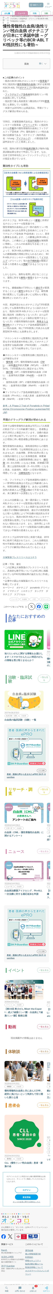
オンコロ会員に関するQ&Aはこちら (26, 1202)
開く (42, 63)
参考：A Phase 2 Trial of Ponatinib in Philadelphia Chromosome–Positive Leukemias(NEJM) (26, 409)
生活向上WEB (7, 1257)
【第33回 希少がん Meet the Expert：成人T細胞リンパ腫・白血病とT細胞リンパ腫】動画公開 (24, 1012)
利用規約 (29, 1257)
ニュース (8, 18)
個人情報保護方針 (33, 1254)
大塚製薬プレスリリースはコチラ (20, 557)
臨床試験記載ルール (34, 1264)
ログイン (27, 1190)
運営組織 (29, 1250)
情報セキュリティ (33, 1260)
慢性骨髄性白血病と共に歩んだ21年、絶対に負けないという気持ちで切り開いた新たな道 (24, 1094)
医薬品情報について (34, 1267)
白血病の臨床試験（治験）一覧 (20, 719)
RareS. (4, 1250)
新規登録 (27, 1197)
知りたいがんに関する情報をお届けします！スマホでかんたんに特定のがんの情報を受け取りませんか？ (24, 657)
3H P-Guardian (8, 1266)
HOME (3, 18)
